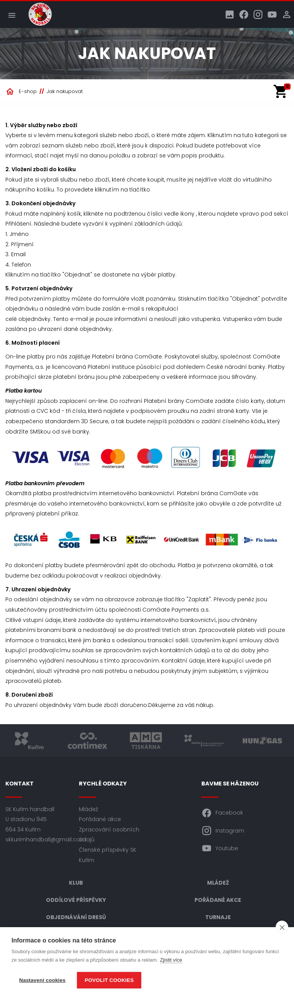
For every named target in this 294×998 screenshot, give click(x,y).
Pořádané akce (100, 819)
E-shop (28, 91)
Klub (76, 883)
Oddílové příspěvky (76, 900)
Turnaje (218, 917)
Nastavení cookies (42, 980)
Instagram (222, 830)
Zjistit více (171, 960)
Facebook (222, 813)
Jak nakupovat (65, 91)
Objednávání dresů (76, 917)
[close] (282, 927)
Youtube (219, 848)
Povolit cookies (109, 980)
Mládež (88, 809)
